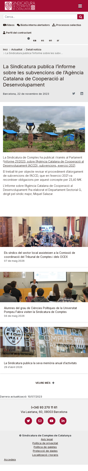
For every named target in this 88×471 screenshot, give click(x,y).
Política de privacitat (45, 443)
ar (58, 40)
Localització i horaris (45, 454)
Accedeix (10, 459)
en (50, 40)
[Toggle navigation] (80, 6)
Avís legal (47, 439)
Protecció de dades (45, 450)
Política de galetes (45, 447)
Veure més (43, 382)
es (42, 40)
